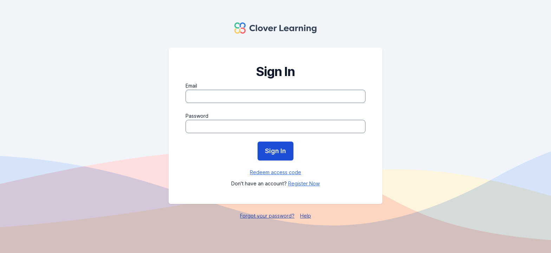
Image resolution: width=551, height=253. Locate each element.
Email (191, 86)
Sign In (275, 151)
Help (305, 216)
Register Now (304, 183)
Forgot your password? (267, 216)
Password (197, 116)
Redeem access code (275, 172)
